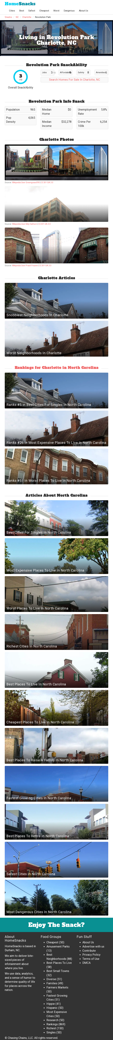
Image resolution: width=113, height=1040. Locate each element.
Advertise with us (93, 946)
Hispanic (52, 1007)
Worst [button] (56, 10)
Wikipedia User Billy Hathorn (24, 224)
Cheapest (52, 942)
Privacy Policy (91, 954)
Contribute (89, 950)
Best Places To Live (59, 963)
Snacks (20, 4)
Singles (51, 1032)
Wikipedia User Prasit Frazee (25, 265)
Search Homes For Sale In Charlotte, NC (74, 79)
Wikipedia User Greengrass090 (26, 182)
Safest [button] (31, 10)
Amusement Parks (58, 946)
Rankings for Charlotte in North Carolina (56, 367)
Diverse (51, 979)
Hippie (50, 1003)
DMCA (86, 963)
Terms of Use (90, 959)
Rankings (52, 1024)
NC (17, 17)
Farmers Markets (57, 987)
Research (52, 1020)
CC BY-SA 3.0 (47, 182)
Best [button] (21, 10)
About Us (83, 10)
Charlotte (26, 17)
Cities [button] (12, 10)
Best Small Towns (57, 971)
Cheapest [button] (44, 10)
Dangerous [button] (69, 10)
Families (51, 983)
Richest (51, 1028)
